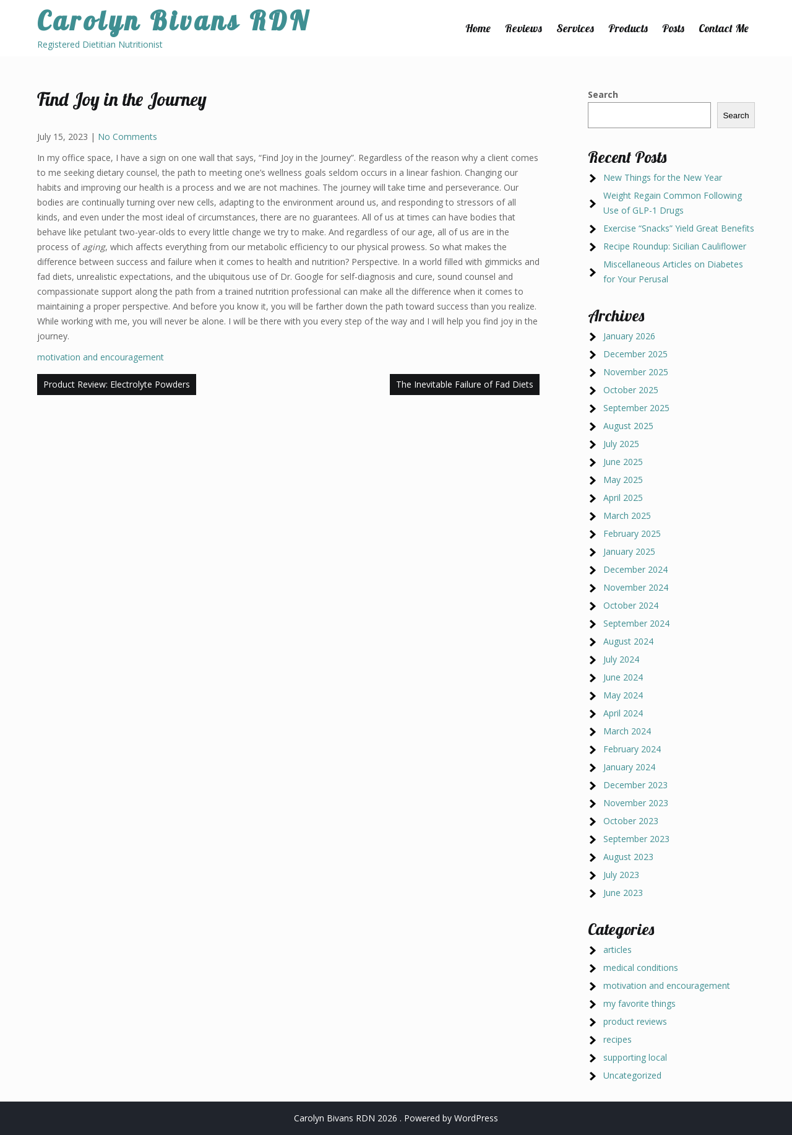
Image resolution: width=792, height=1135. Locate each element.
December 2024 (635, 569)
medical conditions (640, 967)
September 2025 (636, 408)
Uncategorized (632, 1075)
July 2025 (621, 444)
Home (478, 28)
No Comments (127, 136)
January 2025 (629, 551)
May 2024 (623, 695)
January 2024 (629, 767)
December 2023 (635, 785)
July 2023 (621, 875)
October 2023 (630, 821)
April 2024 (623, 713)
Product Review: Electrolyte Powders (116, 384)
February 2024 (632, 749)
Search (603, 94)
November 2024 (635, 587)
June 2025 (623, 461)
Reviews (523, 28)
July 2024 (621, 659)
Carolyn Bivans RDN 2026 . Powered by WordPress (396, 1118)
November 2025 (635, 372)
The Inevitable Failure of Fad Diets (464, 384)
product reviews (635, 1021)
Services (575, 28)
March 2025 (627, 515)
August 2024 (628, 641)
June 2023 (623, 892)
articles (617, 949)
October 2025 (630, 390)
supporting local (635, 1057)
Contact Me (724, 28)
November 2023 (635, 803)
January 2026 (629, 336)
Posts (673, 28)
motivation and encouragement (100, 357)
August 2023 (628, 857)
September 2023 (636, 839)
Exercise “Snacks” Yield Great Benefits (678, 228)
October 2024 (630, 605)
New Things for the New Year (662, 177)
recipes (617, 1039)
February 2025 (632, 533)
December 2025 (635, 354)
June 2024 (623, 677)
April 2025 (623, 497)
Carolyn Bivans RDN (174, 20)
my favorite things (639, 1003)
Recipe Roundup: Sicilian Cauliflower (674, 246)
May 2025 (623, 479)
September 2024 (636, 623)
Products (628, 28)
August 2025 (628, 426)
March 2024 (627, 731)
